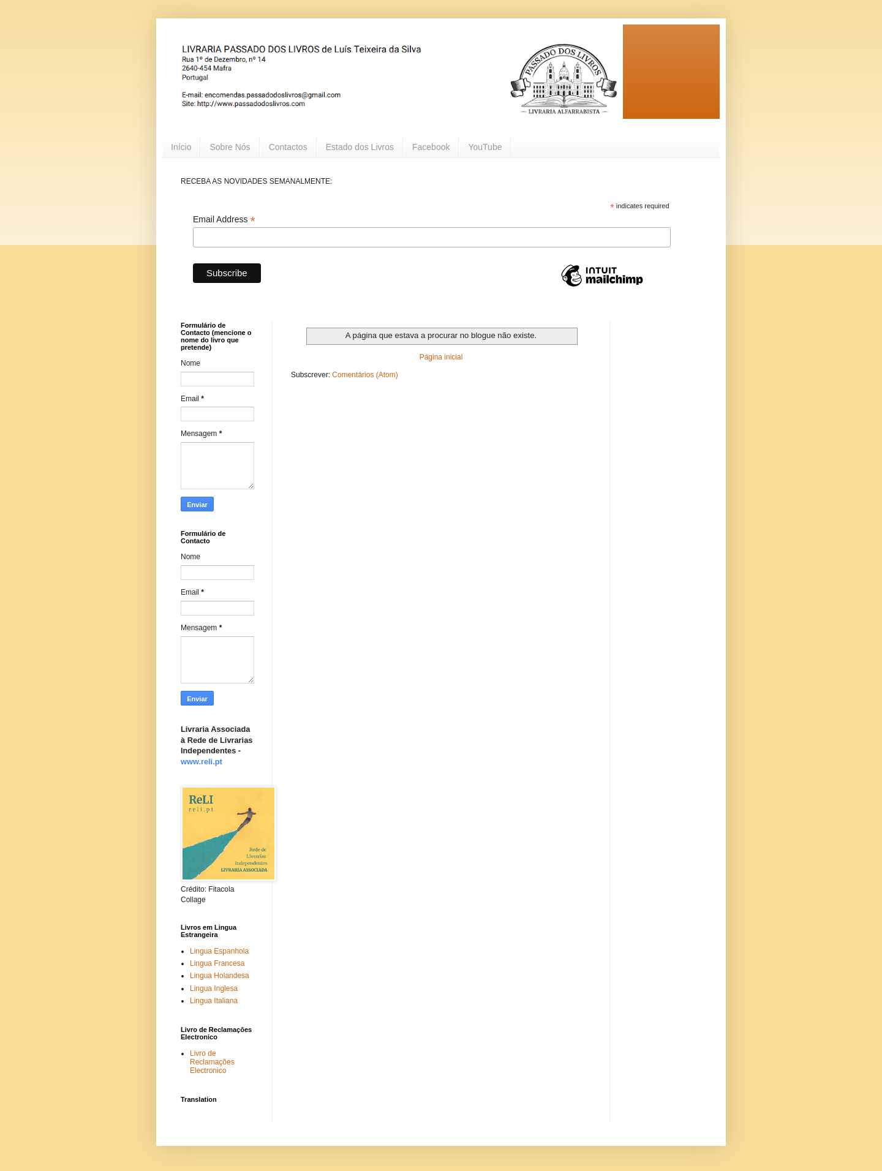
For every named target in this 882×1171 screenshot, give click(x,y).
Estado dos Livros (360, 147)
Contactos (288, 147)
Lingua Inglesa (214, 988)
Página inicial (441, 357)
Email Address (224, 219)
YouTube (485, 147)
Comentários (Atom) (365, 375)
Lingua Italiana (214, 1000)
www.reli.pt (201, 761)
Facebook (431, 147)
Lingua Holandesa (219, 975)
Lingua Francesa (217, 963)
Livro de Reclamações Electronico (212, 1062)
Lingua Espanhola (219, 951)
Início (181, 147)
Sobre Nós (229, 147)
